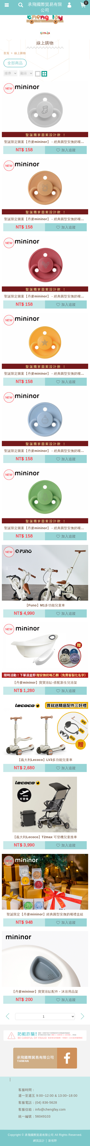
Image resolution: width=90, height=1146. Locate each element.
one (38, 74)
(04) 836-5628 (46, 1102)
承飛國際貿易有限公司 (45, 18)
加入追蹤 (68, 150)
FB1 (45, 1058)
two (44, 74)
